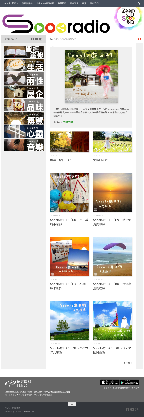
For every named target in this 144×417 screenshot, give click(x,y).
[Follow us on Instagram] (40, 39)
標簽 (84, 3)
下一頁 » (127, 362)
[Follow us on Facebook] (32, 39)
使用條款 (126, 387)
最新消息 (74, 3)
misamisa (68, 121)
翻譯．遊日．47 (60, 160)
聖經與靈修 (27, 3)
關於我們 (94, 3)
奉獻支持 (108, 387)
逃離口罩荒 (100, 160)
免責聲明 (135, 387)
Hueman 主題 (28, 411)
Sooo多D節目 (9, 3)
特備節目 (62, 3)
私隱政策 (117, 387)
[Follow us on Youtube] (36, 39)
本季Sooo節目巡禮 (45, 3)
